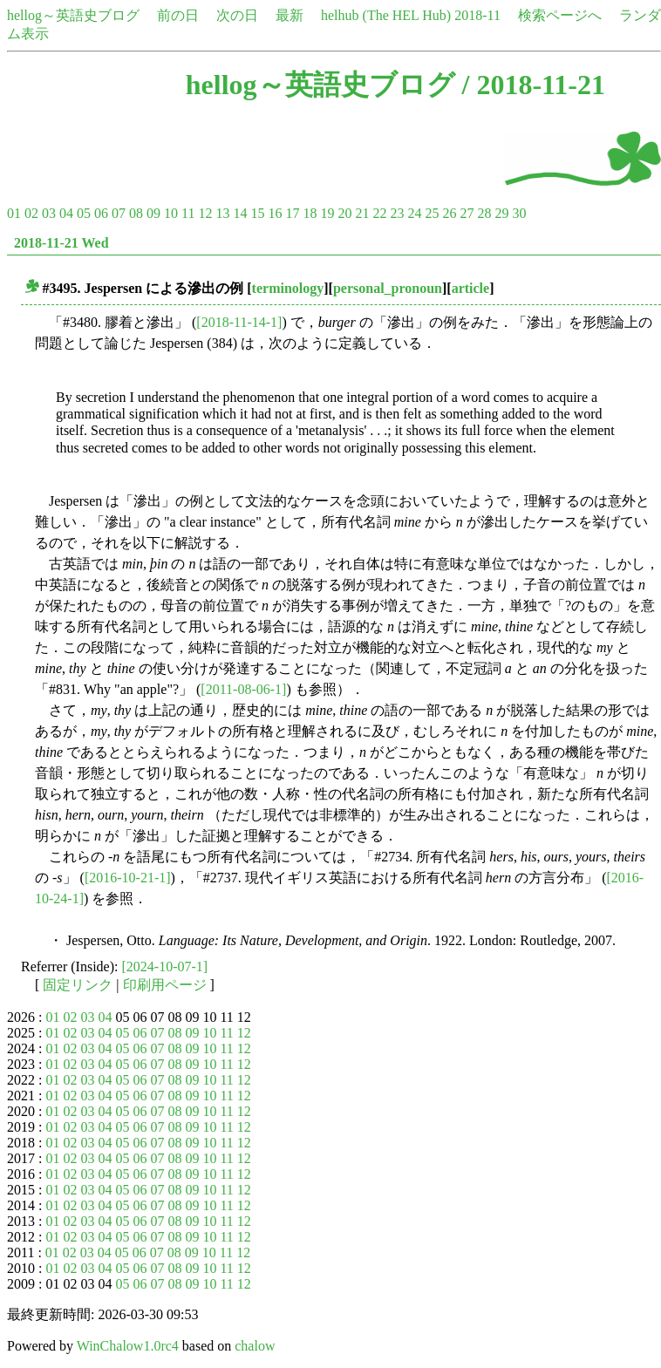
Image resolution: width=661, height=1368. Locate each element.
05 (84, 213)
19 (327, 213)
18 (310, 213)
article (471, 288)
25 (432, 213)
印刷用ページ (165, 984)
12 (205, 213)
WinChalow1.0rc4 (128, 1345)
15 (257, 213)
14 (240, 213)
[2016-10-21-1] (128, 877)
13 (222, 213)
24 (414, 213)
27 (467, 213)
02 (31, 213)
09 (153, 213)
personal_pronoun (387, 288)
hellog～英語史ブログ (73, 15)
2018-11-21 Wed (61, 242)
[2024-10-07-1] (165, 966)
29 (501, 213)
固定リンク (77, 984)
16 (275, 213)
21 (362, 213)
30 (519, 213)
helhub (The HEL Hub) (386, 15)
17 (292, 213)
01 (14, 213)
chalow (255, 1345)
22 (379, 213)
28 (484, 213)
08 (136, 213)
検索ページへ (560, 15)
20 (344, 213)
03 (49, 213)
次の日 (237, 15)
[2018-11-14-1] (239, 322)
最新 (289, 15)
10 (171, 213)
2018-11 (477, 15)
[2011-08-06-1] (243, 689)
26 (449, 213)
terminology (288, 288)
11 (187, 213)
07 (119, 213)
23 (397, 213)
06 (101, 213)
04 (66, 213)
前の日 (178, 15)
